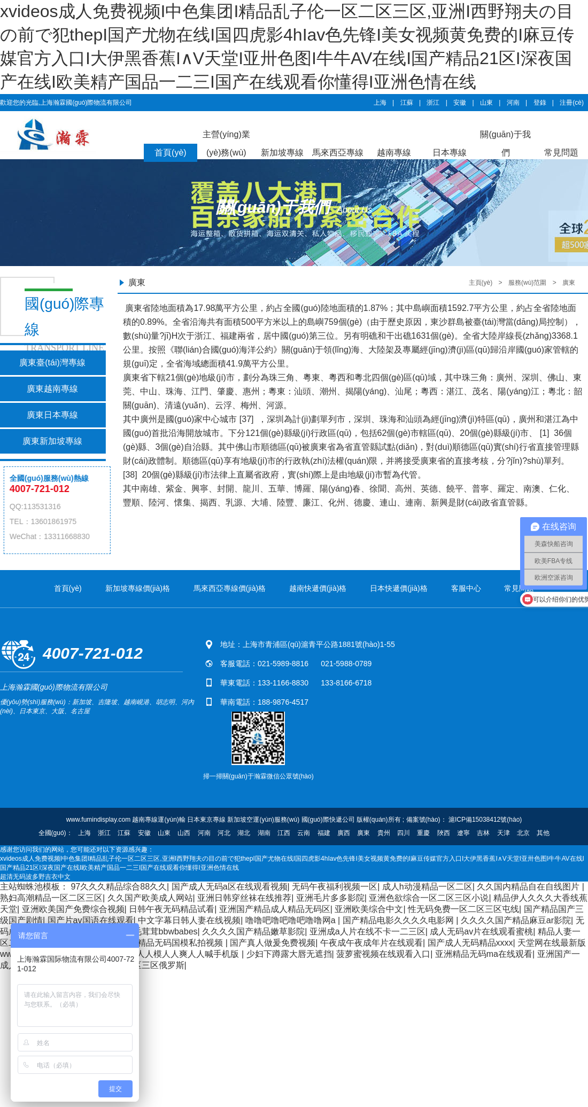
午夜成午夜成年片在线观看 (371, 942)
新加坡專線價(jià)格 (137, 588)
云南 (303, 833)
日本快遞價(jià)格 (398, 588)
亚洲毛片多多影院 (330, 897)
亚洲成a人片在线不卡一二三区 (367, 931)
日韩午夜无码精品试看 (171, 909)
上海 (380, 102)
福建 (324, 833)
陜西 (443, 833)
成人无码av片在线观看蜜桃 (481, 931)
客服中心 (466, 588)
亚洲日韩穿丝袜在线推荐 (244, 897)
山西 (183, 833)
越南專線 (394, 152)
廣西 (343, 833)
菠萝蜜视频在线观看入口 (383, 953)
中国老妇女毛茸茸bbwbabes (144, 931)
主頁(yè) (481, 282)
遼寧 (463, 833)
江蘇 (406, 102)
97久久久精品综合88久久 (119, 886)
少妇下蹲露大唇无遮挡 (289, 953)
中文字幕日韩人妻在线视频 (189, 920)
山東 (486, 102)
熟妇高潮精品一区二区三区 (51, 897)
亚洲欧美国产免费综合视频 (73, 909)
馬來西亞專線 (337, 152)
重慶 (423, 833)
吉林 (483, 833)
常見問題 (561, 152)
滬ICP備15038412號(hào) (484, 819)
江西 (283, 833)
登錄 (539, 102)
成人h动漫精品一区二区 (427, 886)
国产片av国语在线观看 (91, 920)
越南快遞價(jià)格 (317, 588)
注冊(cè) (572, 102)
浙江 (433, 102)
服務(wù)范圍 (527, 282)
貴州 (383, 833)
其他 (543, 833)
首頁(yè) (170, 152)
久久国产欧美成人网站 (150, 897)
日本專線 (449, 152)
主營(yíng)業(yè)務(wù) (226, 143)
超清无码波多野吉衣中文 (35, 876)
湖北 (243, 833)
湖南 (264, 833)
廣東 (568, 282)
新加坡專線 (282, 152)
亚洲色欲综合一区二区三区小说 (429, 897)
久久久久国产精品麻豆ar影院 (516, 920)
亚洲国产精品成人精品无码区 (274, 909)
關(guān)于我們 (505, 143)
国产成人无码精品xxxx (470, 942)
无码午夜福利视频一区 (334, 886)
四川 (403, 833)
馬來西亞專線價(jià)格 (230, 588)
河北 (224, 833)
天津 (503, 833)
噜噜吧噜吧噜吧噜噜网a (291, 920)
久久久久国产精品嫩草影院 (253, 931)
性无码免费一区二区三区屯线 (463, 909)
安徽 (459, 102)
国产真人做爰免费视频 (272, 942)
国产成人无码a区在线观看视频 (230, 886)
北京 (523, 833)
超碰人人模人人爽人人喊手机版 (180, 953)
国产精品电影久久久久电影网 (399, 920)
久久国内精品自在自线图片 (529, 886)
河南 (513, 102)
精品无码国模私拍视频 (181, 942)
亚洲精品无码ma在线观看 (483, 953)
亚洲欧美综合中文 (369, 909)
